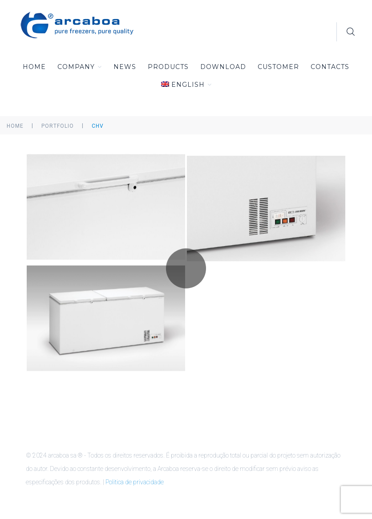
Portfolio (57, 126)
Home (34, 67)
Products (168, 67)
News (124, 67)
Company (79, 67)
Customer (278, 67)
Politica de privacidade (134, 482)
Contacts (330, 67)
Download (223, 67)
